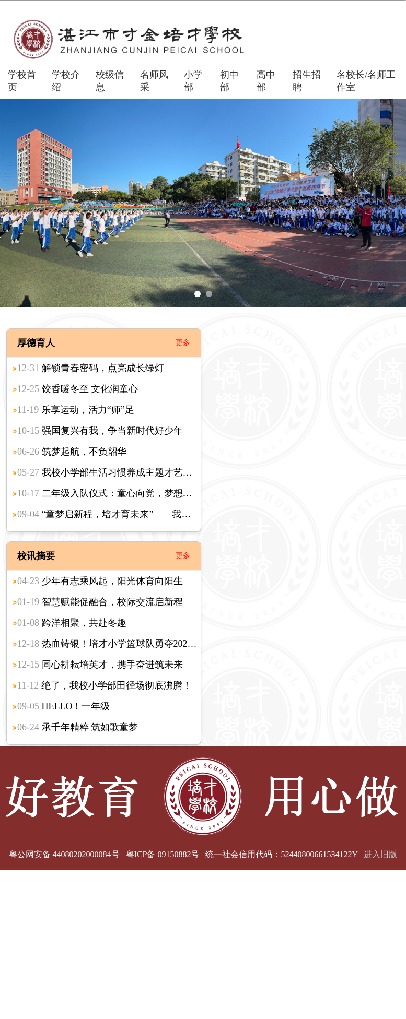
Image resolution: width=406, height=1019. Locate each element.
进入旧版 (380, 854)
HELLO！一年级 (63, 706)
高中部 (266, 80)
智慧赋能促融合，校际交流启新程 (100, 602)
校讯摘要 (36, 556)
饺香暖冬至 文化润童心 (77, 389)
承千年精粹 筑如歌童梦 (77, 727)
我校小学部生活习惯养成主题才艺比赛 (109, 472)
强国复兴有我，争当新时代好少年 (100, 430)
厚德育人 (36, 343)
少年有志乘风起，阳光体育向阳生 (100, 581)
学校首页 (22, 80)
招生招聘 (307, 80)
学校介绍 (66, 80)
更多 (183, 343)
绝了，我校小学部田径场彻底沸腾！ (104, 685)
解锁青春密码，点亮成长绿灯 (90, 368)
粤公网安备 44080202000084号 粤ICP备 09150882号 (104, 854)
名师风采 (154, 80)
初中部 (229, 80)
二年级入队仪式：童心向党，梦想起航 (109, 493)
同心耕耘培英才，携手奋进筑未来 (100, 664)
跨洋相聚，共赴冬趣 (71, 623)
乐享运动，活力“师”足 (75, 410)
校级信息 (110, 80)
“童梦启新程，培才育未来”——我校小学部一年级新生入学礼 (155, 514)
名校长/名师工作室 (366, 80)
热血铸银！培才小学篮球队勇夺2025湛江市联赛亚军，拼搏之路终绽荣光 (180, 643)
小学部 (193, 80)
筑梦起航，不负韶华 (71, 451)
